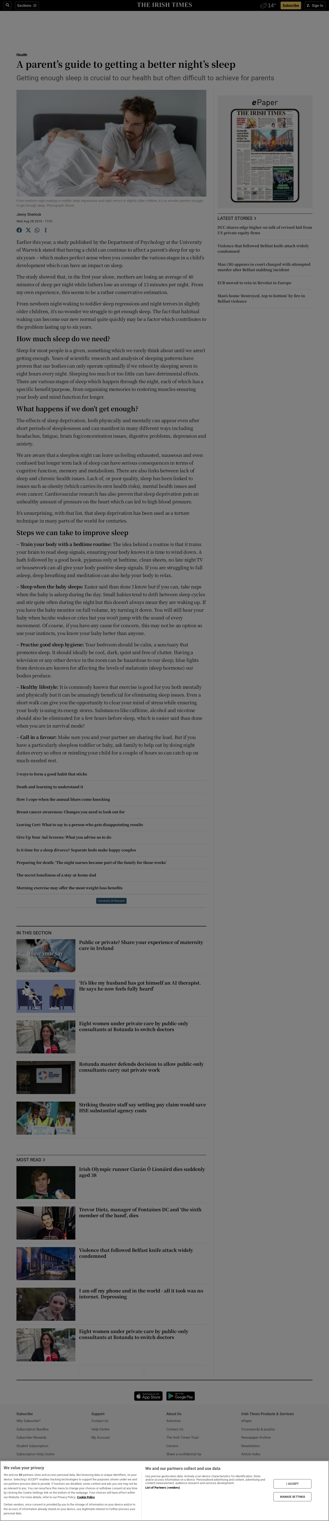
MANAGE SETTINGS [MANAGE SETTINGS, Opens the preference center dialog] (292, 1496)
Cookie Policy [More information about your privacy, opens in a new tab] (86, 1497)
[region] (164, 1491)
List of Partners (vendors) (162, 1487)
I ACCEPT (292, 1483)
